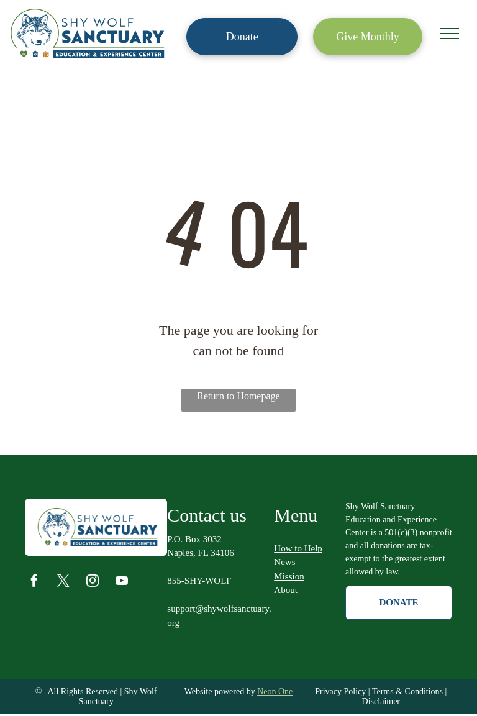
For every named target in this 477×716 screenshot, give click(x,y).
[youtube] (121, 582)
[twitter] (63, 582)
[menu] (450, 33)
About (286, 590)
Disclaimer (381, 701)
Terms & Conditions (407, 691)
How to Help (298, 548)
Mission (289, 576)
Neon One (275, 691)
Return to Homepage (238, 396)
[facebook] (34, 582)
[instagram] (92, 582)
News (284, 562)
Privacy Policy (340, 691)
